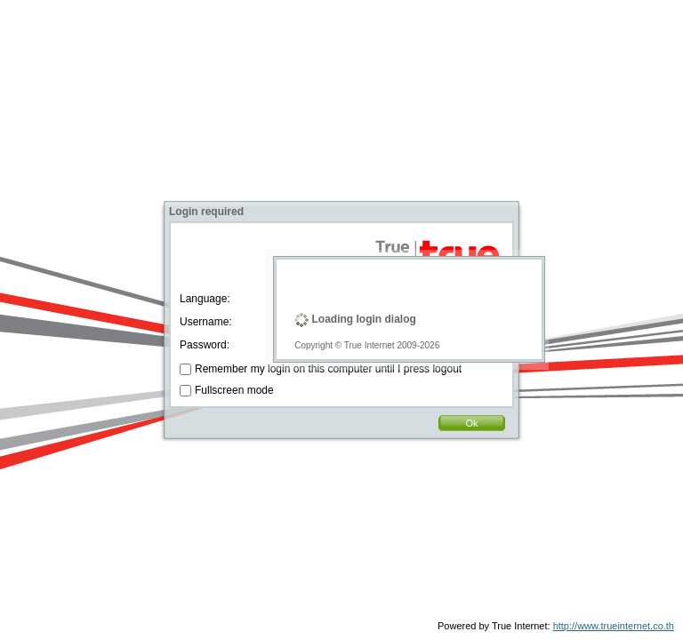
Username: (206, 322)
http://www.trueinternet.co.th (613, 625)
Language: (205, 298)
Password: (204, 345)
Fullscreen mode (234, 390)
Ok (471, 423)
